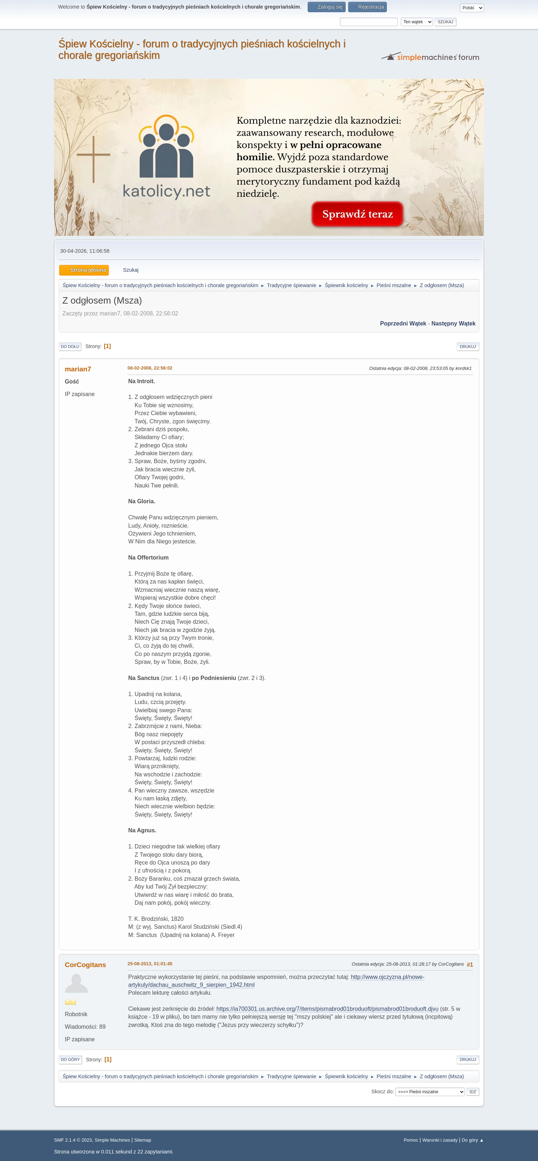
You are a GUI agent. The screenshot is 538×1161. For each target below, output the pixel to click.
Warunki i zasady (439, 1140)
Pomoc (411, 1140)
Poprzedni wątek (403, 323)
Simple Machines (112, 1140)
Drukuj (468, 346)
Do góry (70, 1059)
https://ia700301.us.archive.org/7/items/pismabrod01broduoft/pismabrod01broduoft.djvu (327, 1009)
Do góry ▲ (473, 1140)
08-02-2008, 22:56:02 (150, 368)
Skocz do (382, 1091)
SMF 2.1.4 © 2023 (73, 1140)
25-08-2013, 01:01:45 (150, 963)
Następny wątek (453, 323)
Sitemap (143, 1140)
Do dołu (70, 346)
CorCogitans (85, 965)
